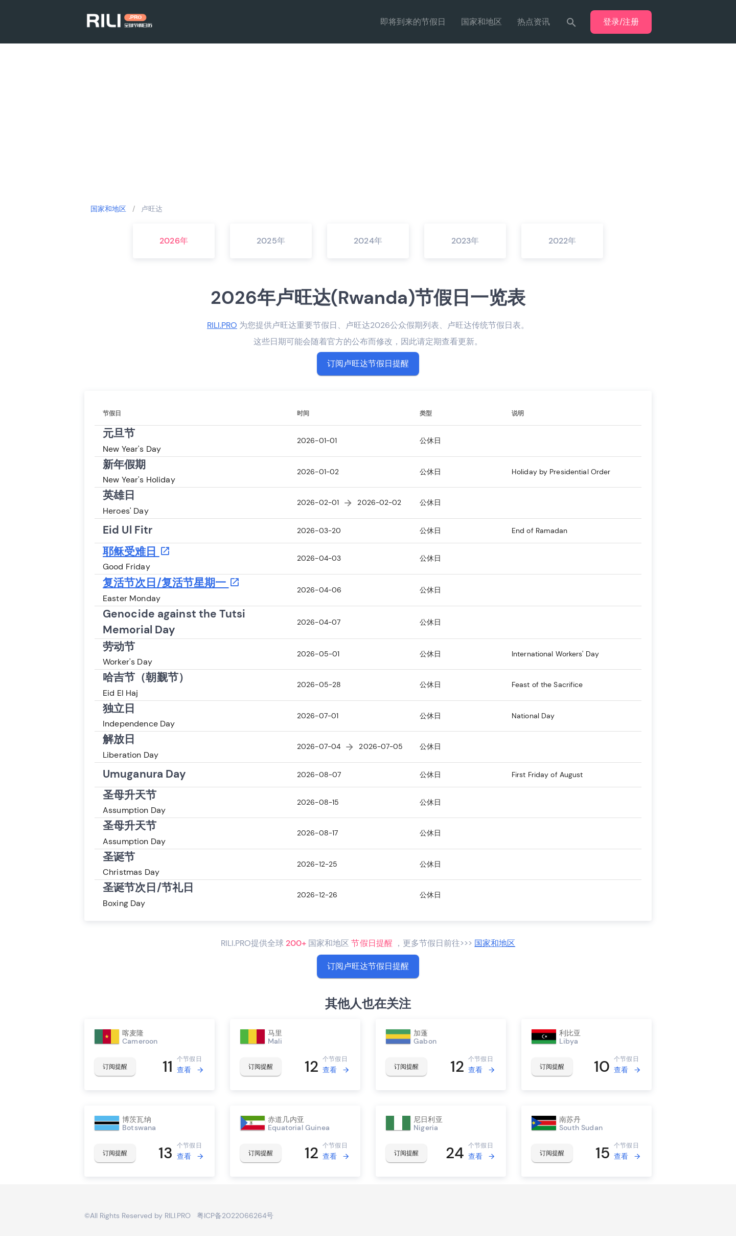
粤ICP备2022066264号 (235, 1215)
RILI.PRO (222, 325)
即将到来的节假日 (413, 21)
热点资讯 (533, 21)
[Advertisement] (368, 122)
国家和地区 (481, 21)
